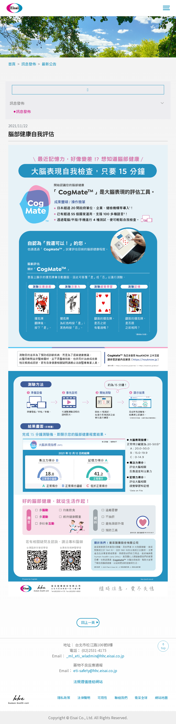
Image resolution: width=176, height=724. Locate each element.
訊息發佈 (28, 64)
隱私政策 (63, 697)
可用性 (102, 697)
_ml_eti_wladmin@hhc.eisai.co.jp (95, 656)
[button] (88, 89)
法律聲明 (83, 697)
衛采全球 (141, 697)
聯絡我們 (121, 697)
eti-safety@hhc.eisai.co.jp (95, 670)
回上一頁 (88, 622)
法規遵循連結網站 (88, 681)
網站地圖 (161, 697)
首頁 (12, 64)
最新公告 (49, 64)
